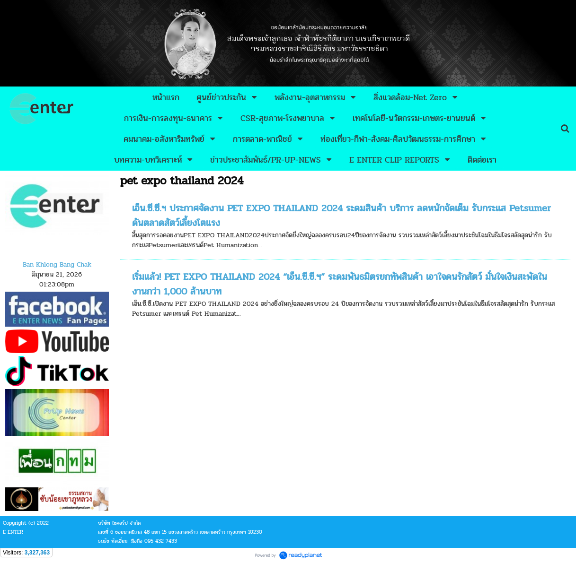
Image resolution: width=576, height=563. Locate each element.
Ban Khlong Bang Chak (57, 264)
